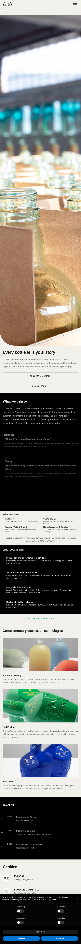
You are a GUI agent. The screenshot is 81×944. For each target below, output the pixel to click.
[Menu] (75, 4)
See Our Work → (40, 386)
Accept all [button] (59, 938)
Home (5, 14)
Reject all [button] (21, 938)
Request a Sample (40, 376)
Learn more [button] (40, 932)
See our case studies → (40, 618)
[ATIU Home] (7, 4)
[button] (77, 898)
